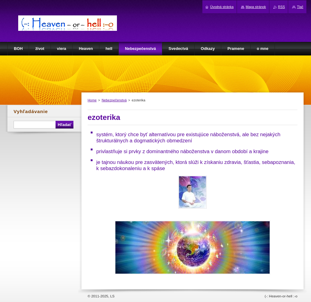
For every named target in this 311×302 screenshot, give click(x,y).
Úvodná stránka (222, 7)
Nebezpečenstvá (114, 100)
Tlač (300, 7)
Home (92, 100)
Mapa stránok (256, 7)
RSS (281, 7)
